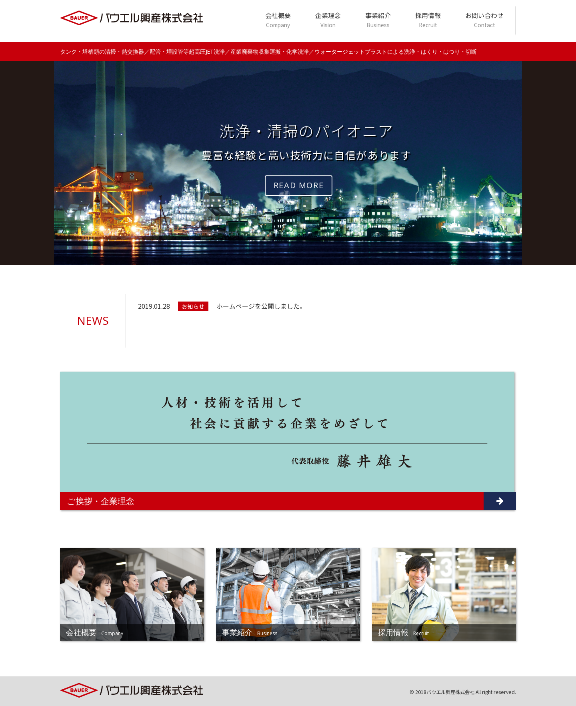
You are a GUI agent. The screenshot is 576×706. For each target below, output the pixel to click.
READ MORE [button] (299, 185)
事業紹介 (378, 20)
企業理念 (328, 20)
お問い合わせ (484, 20)
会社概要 (278, 20)
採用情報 (428, 20)
